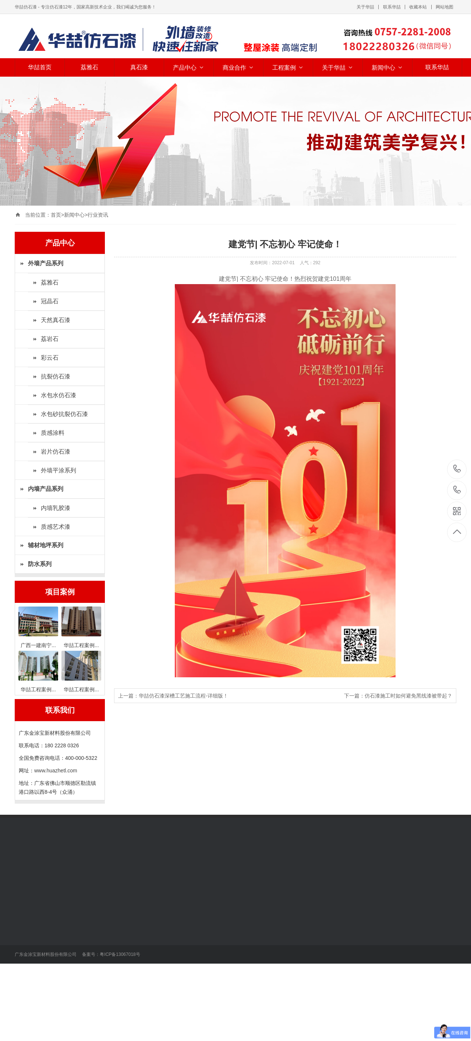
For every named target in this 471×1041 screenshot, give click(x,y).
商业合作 (238, 67)
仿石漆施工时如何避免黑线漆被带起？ (408, 696)
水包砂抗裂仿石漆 (64, 414)
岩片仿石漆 (55, 451)
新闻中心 (387, 67)
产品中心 (189, 67)
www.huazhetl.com (55, 770)
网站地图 (444, 7)
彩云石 (50, 357)
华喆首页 (40, 67)
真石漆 (139, 67)
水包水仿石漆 (58, 395)
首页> (57, 215)
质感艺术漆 (55, 527)
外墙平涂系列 (58, 470)
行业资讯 (98, 215)
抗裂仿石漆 (55, 376)
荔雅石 (89, 67)
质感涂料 (52, 433)
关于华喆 (365, 7)
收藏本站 (418, 7)
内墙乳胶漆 (55, 508)
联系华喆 (392, 7)
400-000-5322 (457, 490)
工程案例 (288, 67)
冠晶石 (50, 301)
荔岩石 (50, 339)
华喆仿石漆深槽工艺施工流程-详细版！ (183, 696)
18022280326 (457, 469)
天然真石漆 (55, 320)
